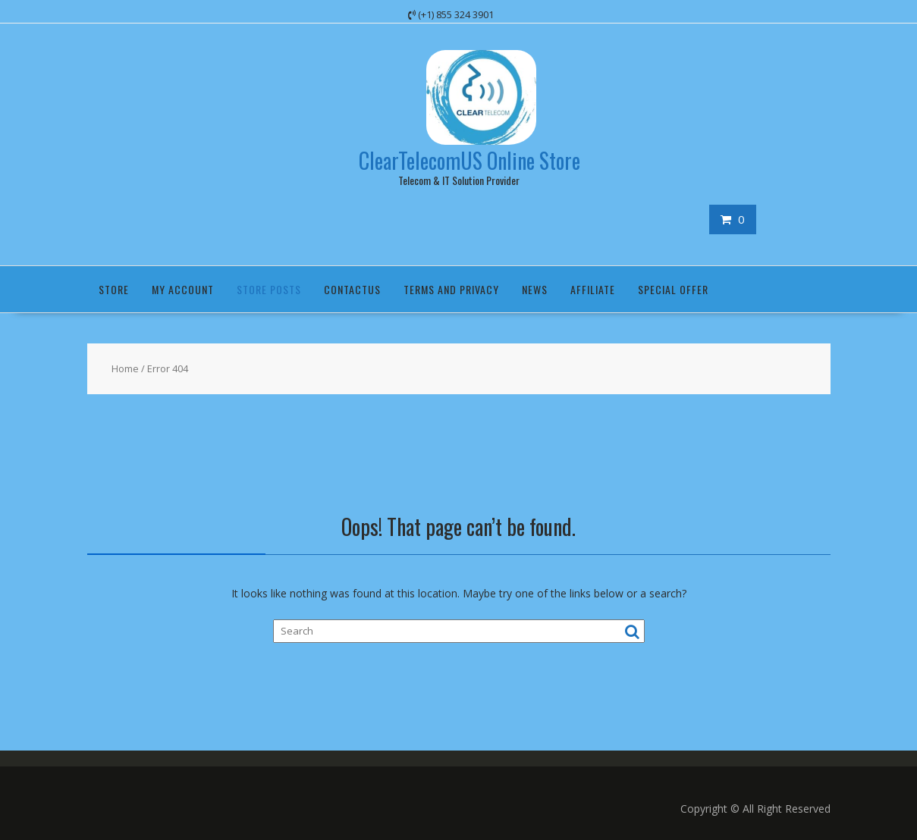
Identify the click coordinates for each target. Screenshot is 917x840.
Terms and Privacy (451, 289)
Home (125, 368)
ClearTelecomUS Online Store (469, 160)
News (535, 289)
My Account (183, 289)
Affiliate (592, 289)
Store (114, 289)
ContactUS (352, 289)
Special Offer (673, 289)
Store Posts (269, 289)
